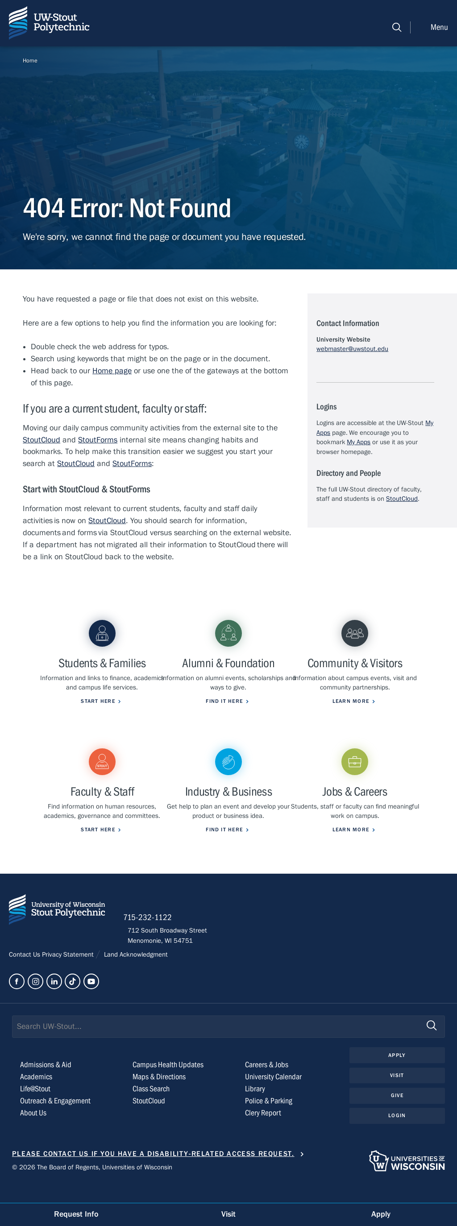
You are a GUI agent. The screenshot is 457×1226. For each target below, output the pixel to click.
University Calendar (273, 1096)
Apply (397, 1074)
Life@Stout (35, 1108)
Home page (112, 371)
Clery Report (263, 1132)
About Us (33, 1132)
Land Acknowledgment (135, 974)
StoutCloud (41, 440)
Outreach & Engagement (55, 1120)
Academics (36, 1096)
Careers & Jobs (266, 1084)
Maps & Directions (159, 1096)
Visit (397, 1095)
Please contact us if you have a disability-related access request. (153, 1173)
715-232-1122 (152, 936)
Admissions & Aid (45, 1084)
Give (397, 1115)
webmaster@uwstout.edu (352, 349)
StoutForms (97, 440)
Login (397, 1135)
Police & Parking (268, 1120)
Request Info (76, 1214)
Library (255, 1108)
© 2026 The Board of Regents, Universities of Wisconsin (92, 1186)
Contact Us (25, 974)
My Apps (358, 442)
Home (30, 61)
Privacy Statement (69, 974)
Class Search (151, 1108)
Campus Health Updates (168, 1084)
